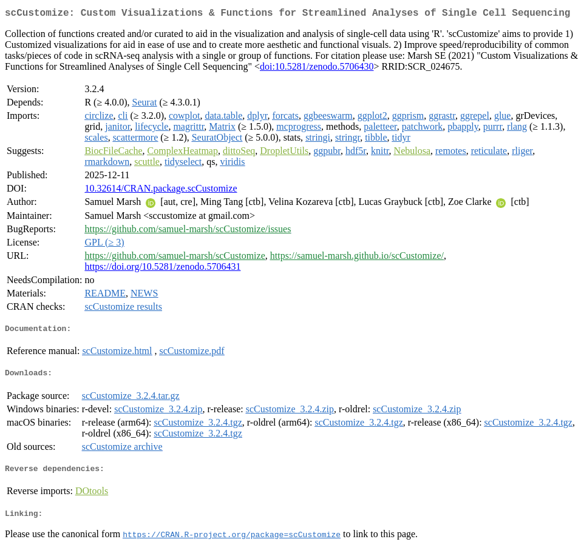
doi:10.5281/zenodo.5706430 (317, 69)
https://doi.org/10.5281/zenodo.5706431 (162, 269)
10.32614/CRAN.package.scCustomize (160, 191)
